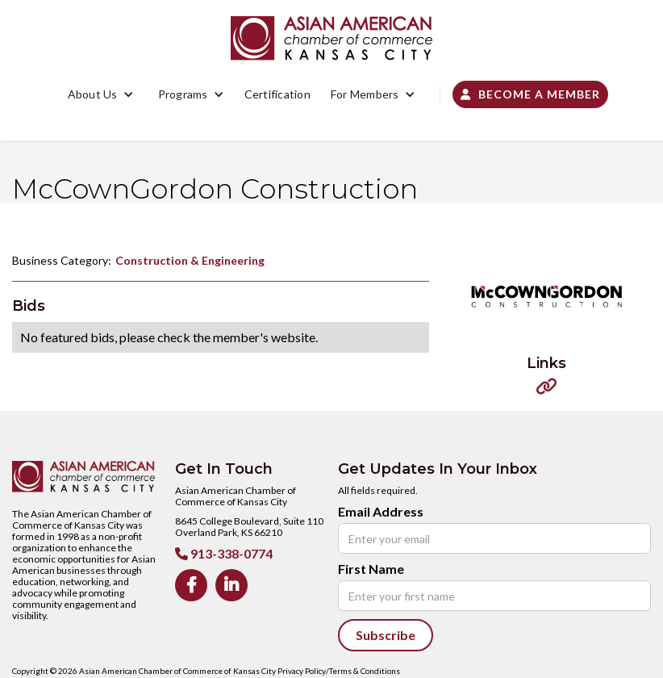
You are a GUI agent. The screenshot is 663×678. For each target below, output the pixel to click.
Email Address (380, 511)
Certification (277, 94)
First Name (371, 569)
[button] (101, 94)
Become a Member (530, 94)
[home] (331, 38)
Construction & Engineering (190, 260)
